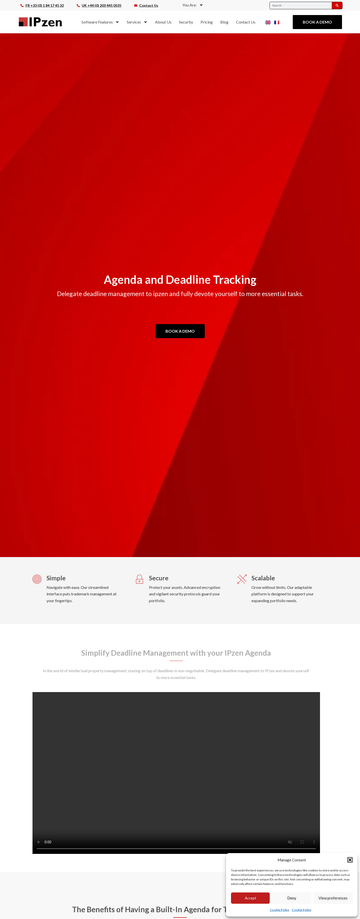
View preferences (333, 898)
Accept (250, 898)
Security (186, 22)
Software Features (100, 22)
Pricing (206, 22)
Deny (291, 898)
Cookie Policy (279, 910)
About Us (163, 22)
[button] (350, 859)
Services (137, 22)
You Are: (192, 5)
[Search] (337, 5)
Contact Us (246, 22)
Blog (224, 22)
